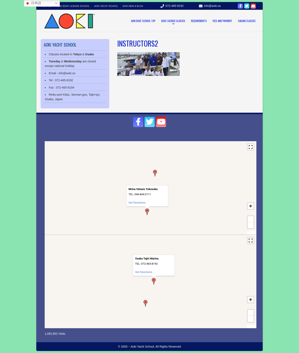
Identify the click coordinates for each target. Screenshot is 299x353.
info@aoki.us (212, 5)
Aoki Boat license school (73, 6)
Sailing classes (247, 21)
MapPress (251, 233)
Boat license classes (173, 21)
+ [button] (251, 219)
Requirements (199, 21)
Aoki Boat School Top (143, 21)
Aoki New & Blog (133, 6)
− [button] (250, 225)
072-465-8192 (174, 5)
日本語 (33, 3)
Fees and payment (222, 21)
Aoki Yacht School (106, 6)
